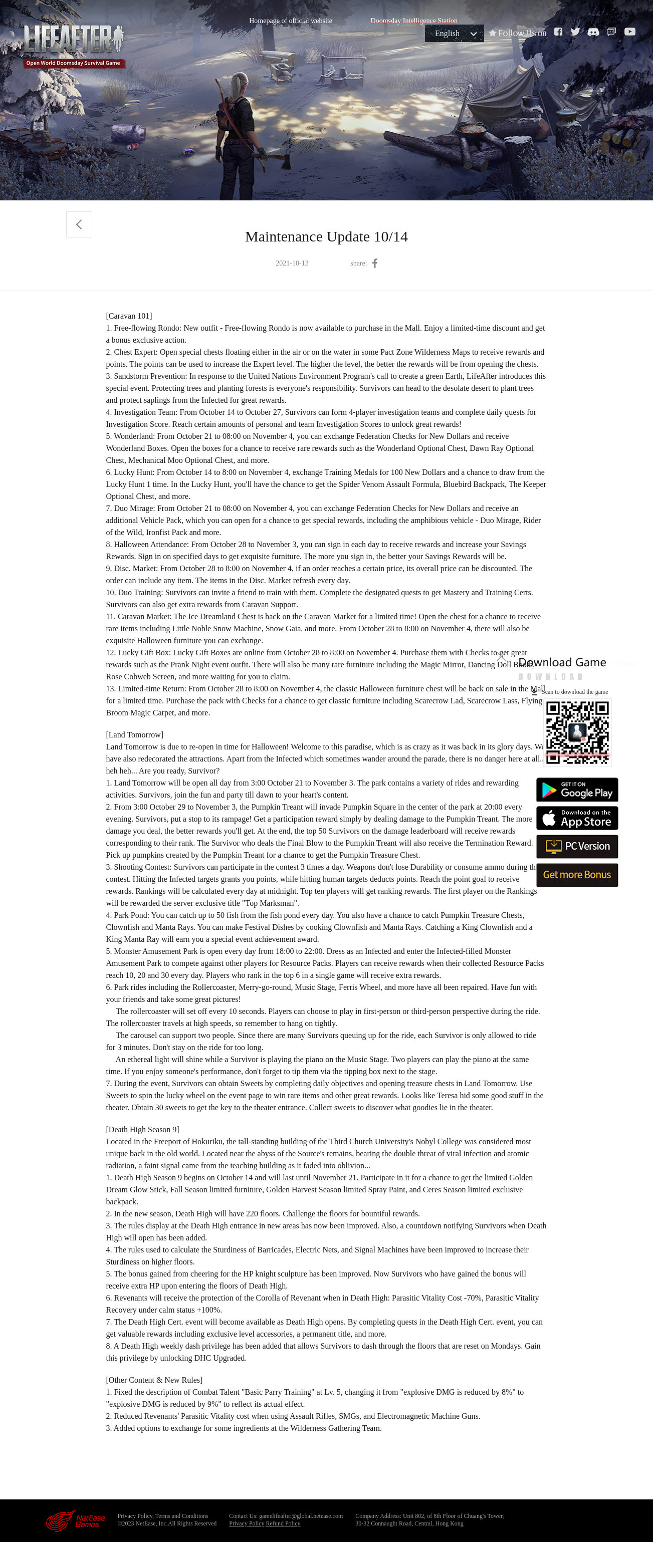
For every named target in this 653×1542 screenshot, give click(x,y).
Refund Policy (283, 1523)
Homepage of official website (290, 21)
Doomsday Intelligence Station (414, 21)
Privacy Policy (246, 1523)
